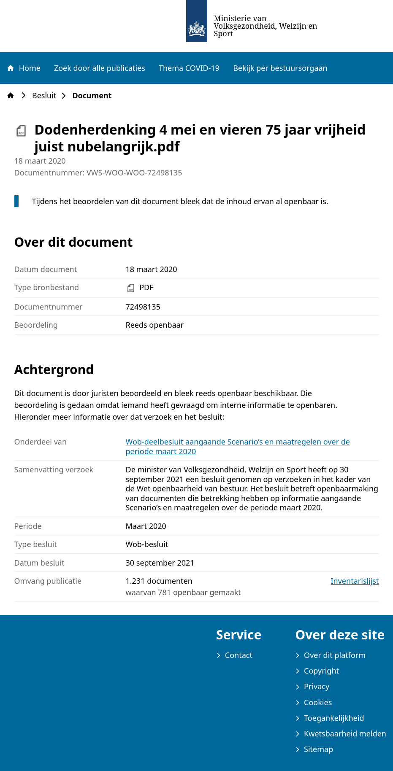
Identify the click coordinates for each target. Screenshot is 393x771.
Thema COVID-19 (189, 68)
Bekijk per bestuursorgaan (280, 68)
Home (23, 68)
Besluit (46, 95)
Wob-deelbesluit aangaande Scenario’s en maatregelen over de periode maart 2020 (238, 446)
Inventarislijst (355, 581)
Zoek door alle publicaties (99, 68)
